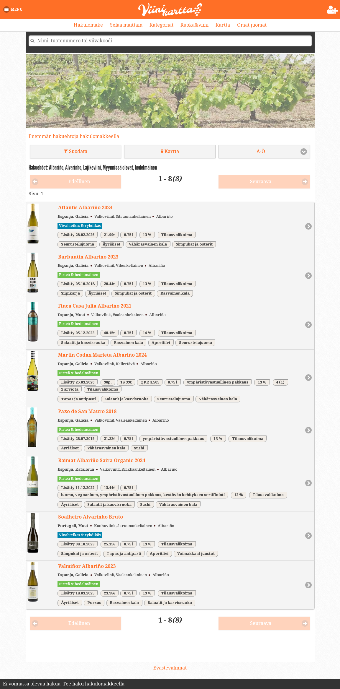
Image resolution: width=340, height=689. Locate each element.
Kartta (223, 25)
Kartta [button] (170, 151)
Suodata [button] (75, 151)
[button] (14, 9)
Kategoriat (161, 25)
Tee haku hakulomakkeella (93, 684)
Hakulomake (88, 25)
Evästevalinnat (170, 668)
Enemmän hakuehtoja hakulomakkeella (74, 136)
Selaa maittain (126, 25)
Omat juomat (252, 25)
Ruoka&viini (194, 25)
